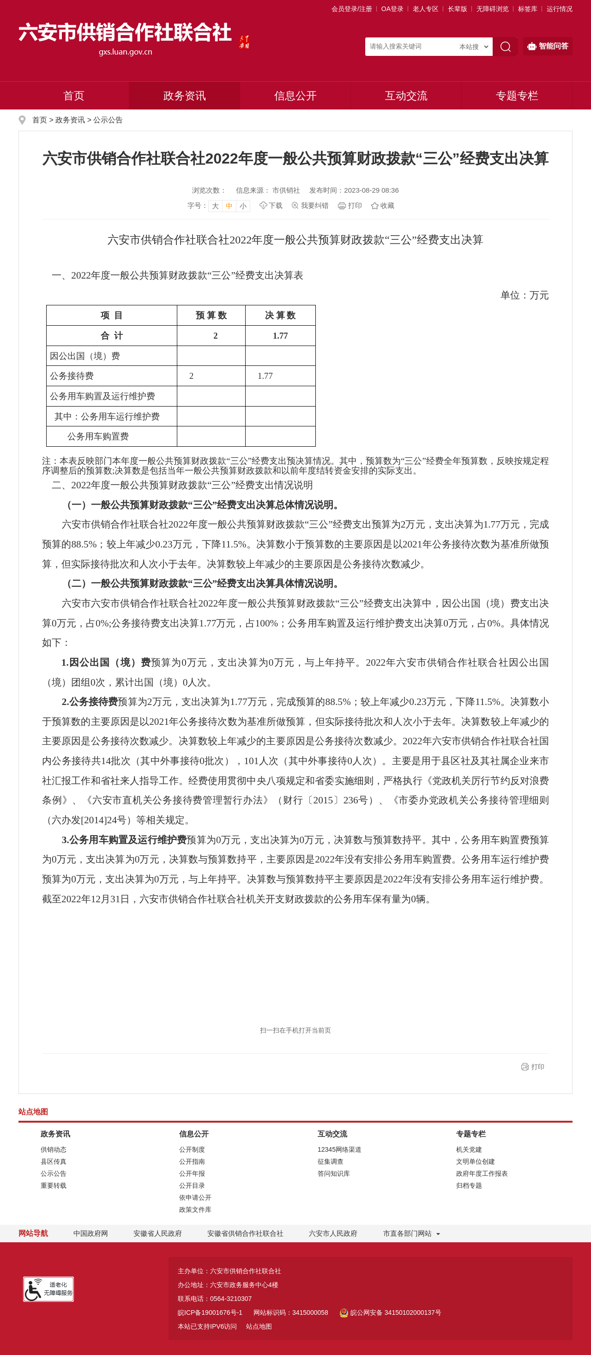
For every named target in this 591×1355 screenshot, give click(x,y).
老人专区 (426, 8)
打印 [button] (537, 1066)
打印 (355, 205)
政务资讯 (184, 96)
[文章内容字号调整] (218, 205)
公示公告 (108, 120)
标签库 (527, 8)
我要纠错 (315, 205)
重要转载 (53, 1185)
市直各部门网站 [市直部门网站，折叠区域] (407, 1233)
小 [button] (243, 206)
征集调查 (331, 1161)
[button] (457, 8)
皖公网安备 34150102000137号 (390, 1312)
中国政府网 (90, 1233)
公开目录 (192, 1185)
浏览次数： (209, 190)
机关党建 (469, 1149)
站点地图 (259, 1326)
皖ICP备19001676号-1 (210, 1312)
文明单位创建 (475, 1161)
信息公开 (295, 96)
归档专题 (469, 1185)
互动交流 (406, 96)
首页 (73, 96)
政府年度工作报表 (482, 1173)
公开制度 (192, 1149)
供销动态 (53, 1149)
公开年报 (192, 1173)
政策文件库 (195, 1209)
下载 (276, 205)
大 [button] (215, 206)
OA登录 (392, 8)
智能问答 (547, 46)
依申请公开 (195, 1197)
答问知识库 (334, 1173)
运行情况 (560, 8)
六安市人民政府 (333, 1233)
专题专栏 (517, 96)
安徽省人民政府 (157, 1233)
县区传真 (53, 1161)
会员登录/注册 (352, 8)
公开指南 (192, 1161)
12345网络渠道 (340, 1149)
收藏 (387, 205)
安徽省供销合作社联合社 (245, 1233)
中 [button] (229, 206)
